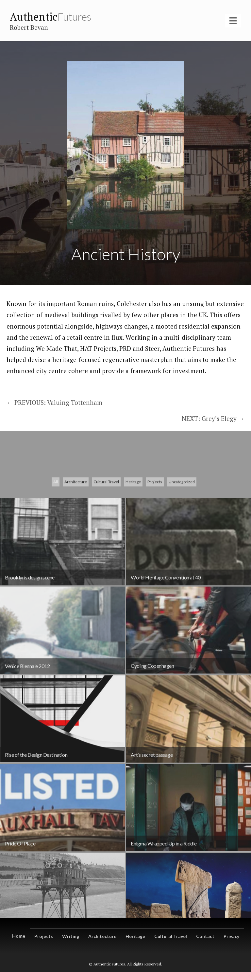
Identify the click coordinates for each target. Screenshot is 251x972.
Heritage (133, 575)
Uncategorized (182, 575)
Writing (70, 936)
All (55, 575)
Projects (154, 575)
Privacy (231, 936)
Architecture (75, 575)
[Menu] (233, 20)
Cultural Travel (106, 575)
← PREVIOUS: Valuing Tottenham (55, 402)
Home (18, 936)
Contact (205, 936)
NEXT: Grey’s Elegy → (213, 418)
